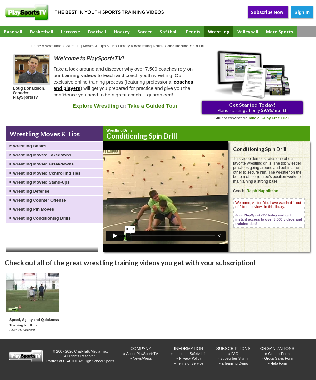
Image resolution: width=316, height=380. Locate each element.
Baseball (13, 32)
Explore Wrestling (95, 106)
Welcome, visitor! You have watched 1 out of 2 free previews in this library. (268, 213)
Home (36, 46)
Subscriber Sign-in (234, 358)
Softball (169, 32)
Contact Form (279, 353)
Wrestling (219, 32)
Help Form (279, 363)
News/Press (142, 358)
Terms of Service (190, 363)
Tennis (192, 32)
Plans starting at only (252, 107)
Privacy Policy (190, 358)
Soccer (144, 32)
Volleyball (247, 32)
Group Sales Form (278, 358)
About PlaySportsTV (142, 353)
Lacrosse (70, 32)
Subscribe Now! (268, 12)
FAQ (234, 353)
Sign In (302, 12)
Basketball (41, 32)
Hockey (122, 32)
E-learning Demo (235, 363)
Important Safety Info (189, 353)
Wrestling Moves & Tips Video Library (98, 46)
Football (97, 32)
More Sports (279, 32)
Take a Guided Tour (152, 106)
